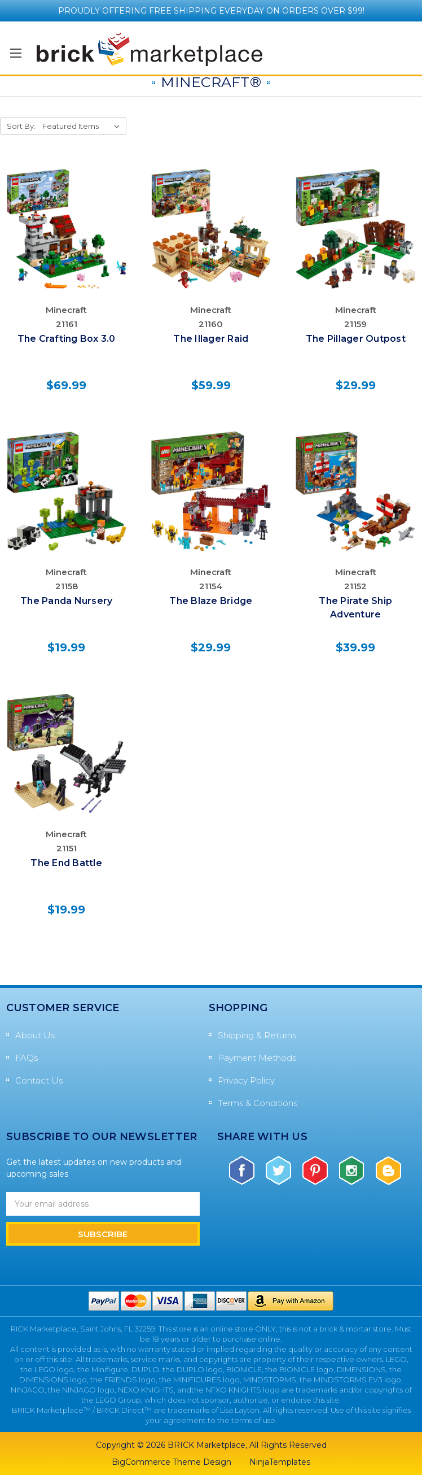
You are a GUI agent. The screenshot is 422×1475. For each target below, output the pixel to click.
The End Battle (66, 863)
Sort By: (21, 125)
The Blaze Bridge (210, 600)
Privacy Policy (246, 1080)
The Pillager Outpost (356, 338)
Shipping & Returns (257, 1035)
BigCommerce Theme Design (171, 1462)
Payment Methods (257, 1057)
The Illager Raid (210, 338)
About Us (35, 1035)
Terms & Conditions (257, 1103)
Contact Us (39, 1080)
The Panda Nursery (66, 600)
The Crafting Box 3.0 (66, 338)
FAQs (26, 1057)
